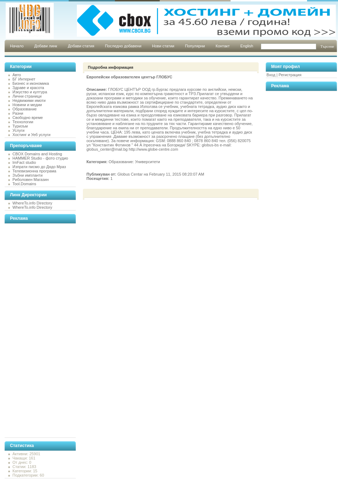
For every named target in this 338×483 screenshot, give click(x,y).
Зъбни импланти (27, 175)
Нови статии (163, 46)
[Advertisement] (33, 330)
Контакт (223, 46)
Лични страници (27, 96)
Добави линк (45, 46)
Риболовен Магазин (30, 179)
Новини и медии (27, 105)
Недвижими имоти (29, 100)
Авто (16, 75)
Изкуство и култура (29, 92)
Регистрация (290, 75)
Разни (17, 113)
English (247, 46)
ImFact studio (24, 162)
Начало (16, 46)
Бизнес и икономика (30, 83)
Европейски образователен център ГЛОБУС (129, 77)
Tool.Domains (24, 184)
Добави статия (81, 46)
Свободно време (27, 117)
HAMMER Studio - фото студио (40, 158)
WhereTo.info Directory (32, 203)
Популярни (195, 46)
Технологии (22, 122)
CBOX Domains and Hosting (37, 154)
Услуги (18, 130)
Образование (24, 109)
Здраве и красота (28, 87)
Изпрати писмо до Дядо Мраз (39, 167)
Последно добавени (123, 46)
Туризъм (20, 126)
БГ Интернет (23, 79)
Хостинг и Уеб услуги (31, 135)
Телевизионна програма (34, 171)
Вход (270, 75)
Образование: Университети (134, 162)
